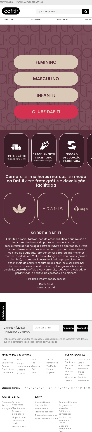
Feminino (68, 328)
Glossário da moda (18, 422)
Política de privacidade (65, 412)
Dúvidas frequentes (17, 403)
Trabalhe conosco (44, 411)
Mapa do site (18, 417)
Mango (20, 363)
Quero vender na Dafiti (46, 418)
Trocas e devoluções (18, 412)
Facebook (5, 402)
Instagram (5, 408)
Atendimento (18, 408)
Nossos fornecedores (46, 415)
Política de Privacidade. (46, 341)
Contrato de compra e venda (65, 420)
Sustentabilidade (65, 402)
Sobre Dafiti (41, 405)
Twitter (5, 405)
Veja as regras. (52, 338)
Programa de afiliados (65, 406)
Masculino (82, 328)
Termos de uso (19, 426)
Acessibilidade (42, 402)
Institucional (41, 408)
